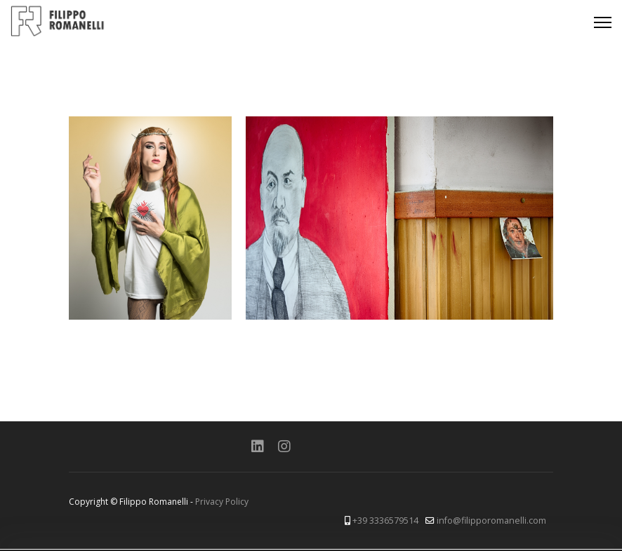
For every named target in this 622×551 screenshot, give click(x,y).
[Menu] (602, 22)
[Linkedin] (257, 446)
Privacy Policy (222, 502)
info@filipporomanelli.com (491, 520)
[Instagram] (284, 446)
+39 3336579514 (385, 520)
